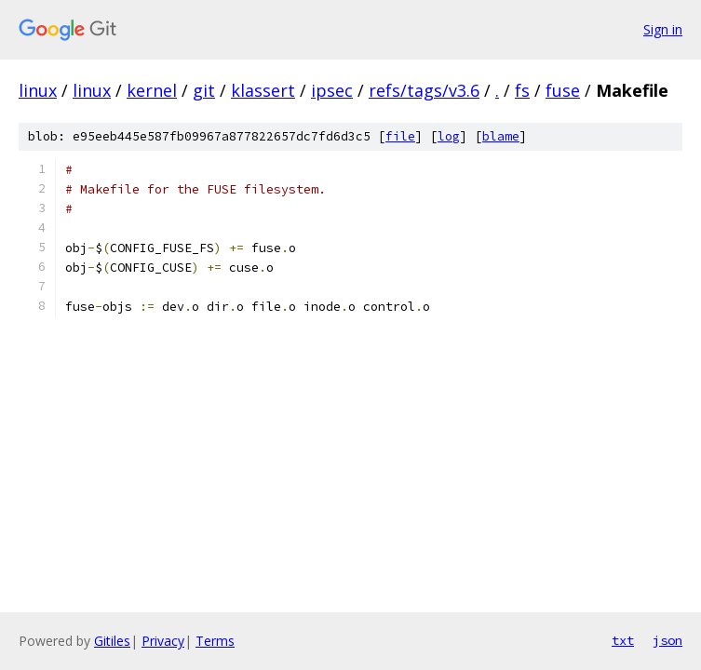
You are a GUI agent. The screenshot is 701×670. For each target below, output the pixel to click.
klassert (263, 90)
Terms (215, 641)
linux (38, 90)
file (400, 136)
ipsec (332, 90)
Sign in (662, 29)
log (449, 136)
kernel (152, 90)
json (667, 640)
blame (500, 136)
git (204, 90)
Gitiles (112, 641)
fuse (563, 90)
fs (522, 90)
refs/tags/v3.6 (424, 90)
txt (623, 640)
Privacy (163, 641)
